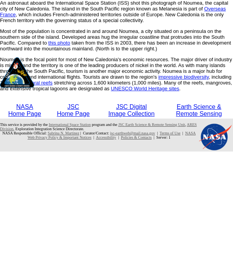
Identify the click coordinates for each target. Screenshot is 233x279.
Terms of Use (170, 133)
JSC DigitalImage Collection (131, 110)
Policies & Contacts (136, 137)
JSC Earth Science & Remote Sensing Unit (151, 124)
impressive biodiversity (183, 77)
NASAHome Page (24, 110)
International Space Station (70, 124)
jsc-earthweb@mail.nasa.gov (132, 133)
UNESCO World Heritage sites (145, 88)
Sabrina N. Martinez (63, 133)
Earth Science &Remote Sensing (199, 110)
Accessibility (106, 137)
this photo (59, 43)
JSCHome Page (73, 110)
